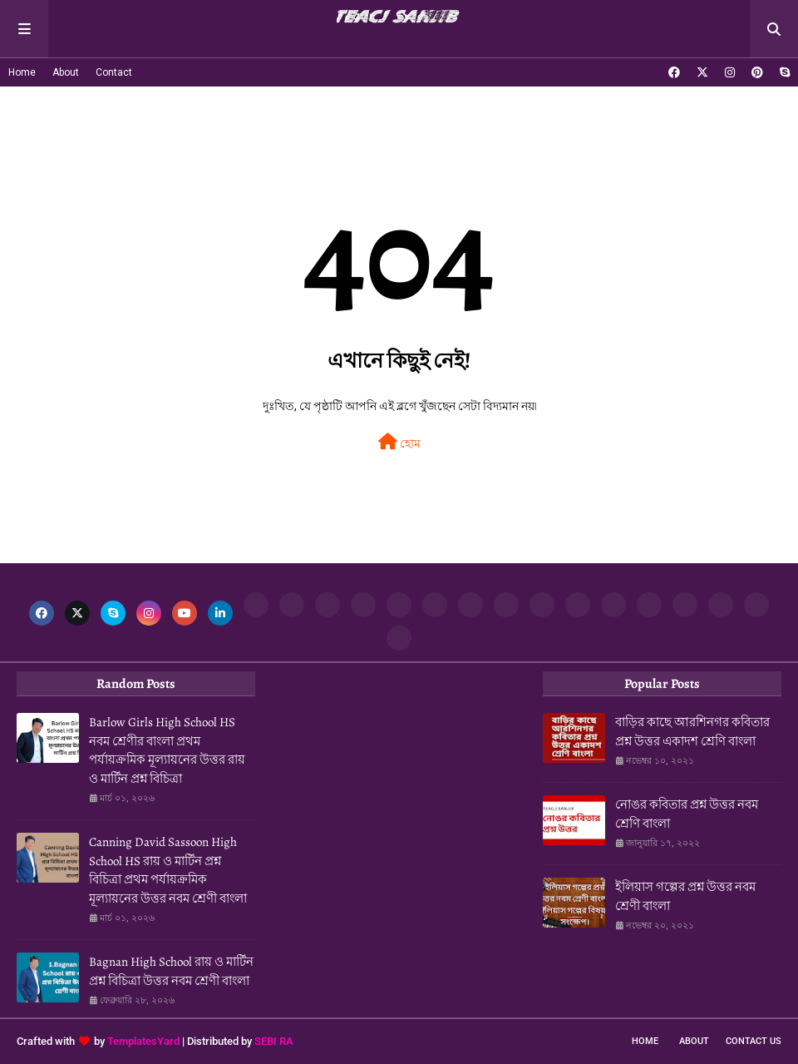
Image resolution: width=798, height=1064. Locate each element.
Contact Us (753, 1041)
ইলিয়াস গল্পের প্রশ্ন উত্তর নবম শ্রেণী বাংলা (685, 896)
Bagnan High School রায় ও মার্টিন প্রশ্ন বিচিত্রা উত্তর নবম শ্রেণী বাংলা (171, 971)
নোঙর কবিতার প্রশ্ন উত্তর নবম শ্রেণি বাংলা (686, 814)
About (65, 72)
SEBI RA (273, 1041)
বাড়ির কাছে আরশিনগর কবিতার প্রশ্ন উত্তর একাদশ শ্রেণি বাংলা (692, 732)
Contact (114, 72)
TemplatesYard (143, 1041)
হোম (399, 441)
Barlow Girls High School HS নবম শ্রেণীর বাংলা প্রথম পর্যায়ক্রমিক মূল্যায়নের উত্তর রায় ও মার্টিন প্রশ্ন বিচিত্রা (167, 750)
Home (22, 72)
